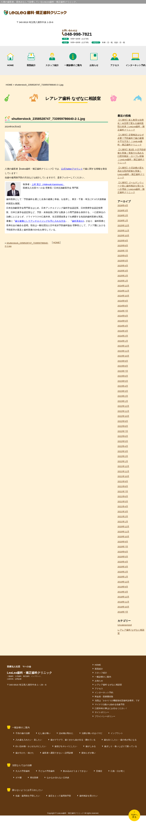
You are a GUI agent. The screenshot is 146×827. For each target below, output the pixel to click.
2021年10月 (123, 476)
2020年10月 (123, 536)
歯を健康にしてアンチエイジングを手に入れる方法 (40, 221)
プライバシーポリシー (105, 716)
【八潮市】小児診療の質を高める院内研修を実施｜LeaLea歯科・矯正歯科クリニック (131, 173)
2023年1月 (123, 401)
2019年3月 (123, 592)
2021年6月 (123, 496)
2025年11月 (123, 230)
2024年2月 (123, 336)
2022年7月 (123, 431)
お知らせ (93, 59)
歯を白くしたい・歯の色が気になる (120, 740)
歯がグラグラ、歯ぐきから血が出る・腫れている (73, 740)
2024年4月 (123, 326)
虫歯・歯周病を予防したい (27, 796)
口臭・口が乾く (118, 771)
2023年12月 (123, 346)
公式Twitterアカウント (72, 169)
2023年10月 (123, 356)
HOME (10, 59)
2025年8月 (123, 245)
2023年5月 (123, 381)
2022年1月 (123, 461)
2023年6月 (123, 376)
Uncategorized (125, 625)
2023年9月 (123, 361)
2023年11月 (123, 351)
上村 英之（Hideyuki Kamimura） (48, 184)
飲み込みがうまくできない (75, 771)
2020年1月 (123, 576)
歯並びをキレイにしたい (66, 746)
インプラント (117, 733)
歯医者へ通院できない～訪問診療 (57, 753)
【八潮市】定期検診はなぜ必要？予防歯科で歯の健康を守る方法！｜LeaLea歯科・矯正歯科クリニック (131, 139)
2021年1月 (123, 521)
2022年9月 (123, 421)
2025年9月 (123, 240)
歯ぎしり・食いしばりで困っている (120, 746)
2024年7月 (123, 311)
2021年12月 (123, 466)
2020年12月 (123, 526)
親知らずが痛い (88, 753)
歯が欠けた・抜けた (24, 753)
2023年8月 (123, 366)
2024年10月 (123, 295)
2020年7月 (123, 546)
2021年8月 (123, 486)
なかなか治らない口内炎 (58, 777)
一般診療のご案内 (73, 59)
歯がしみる (91, 746)
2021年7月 (123, 491)
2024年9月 (123, 301)
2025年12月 (123, 225)
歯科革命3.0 (78, 221)
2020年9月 (123, 541)
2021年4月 (123, 506)
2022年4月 (123, 446)
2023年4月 (123, 386)
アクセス (114, 59)
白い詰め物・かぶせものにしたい (30, 746)
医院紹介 (31, 59)
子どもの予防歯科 (46, 771)
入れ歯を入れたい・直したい (28, 740)
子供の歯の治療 (22, 733)
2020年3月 (123, 566)
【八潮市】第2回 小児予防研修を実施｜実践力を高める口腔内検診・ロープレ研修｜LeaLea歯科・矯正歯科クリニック (132, 156)
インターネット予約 (135, 59)
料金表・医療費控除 (104, 696)
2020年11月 (123, 531)
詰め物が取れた (66, 733)
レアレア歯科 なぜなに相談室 (131, 631)
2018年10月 (123, 607)
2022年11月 (123, 411)
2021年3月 (123, 511)
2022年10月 (123, 416)
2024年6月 (123, 316)
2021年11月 (123, 471)
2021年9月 (123, 481)
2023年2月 (123, 396)
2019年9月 (123, 586)
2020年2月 (123, 571)
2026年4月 (123, 205)
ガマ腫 (18, 777)
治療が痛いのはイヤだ (92, 733)
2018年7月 (123, 612)
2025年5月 (123, 260)
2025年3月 (123, 270)
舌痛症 (99, 771)
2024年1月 (123, 341)
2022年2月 (123, 456)
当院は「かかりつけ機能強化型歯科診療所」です (117, 700)
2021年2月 (123, 516)
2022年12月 (123, 406)
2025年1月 (123, 280)
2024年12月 (123, 285)
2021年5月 (123, 501)
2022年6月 (123, 436)
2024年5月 (123, 321)
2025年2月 (123, 275)
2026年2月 (123, 215)
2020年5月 (123, 556)
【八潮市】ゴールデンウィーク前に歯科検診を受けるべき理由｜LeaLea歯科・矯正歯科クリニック (131, 187)
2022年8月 (123, 426)
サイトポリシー (102, 712)
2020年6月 (123, 551)
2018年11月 (123, 602)
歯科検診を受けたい (88, 796)
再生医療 (34, 777)
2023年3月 (123, 391)
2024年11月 (123, 291)
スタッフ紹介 (52, 59)
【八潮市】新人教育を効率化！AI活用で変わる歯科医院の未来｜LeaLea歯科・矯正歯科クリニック (131, 125)
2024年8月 (123, 306)
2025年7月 (123, 250)
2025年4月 (123, 265)
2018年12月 (123, 596)
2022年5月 (123, 441)
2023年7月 (123, 371)
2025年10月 (123, 235)
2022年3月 (123, 451)
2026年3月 (123, 210)
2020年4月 (123, 561)
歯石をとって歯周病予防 (59, 796)
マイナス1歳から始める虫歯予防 (110, 704)
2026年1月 (123, 220)
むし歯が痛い (44, 733)
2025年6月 (123, 255)
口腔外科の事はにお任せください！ (111, 708)
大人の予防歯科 (22, 771)
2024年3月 (123, 331)
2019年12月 (123, 582)
